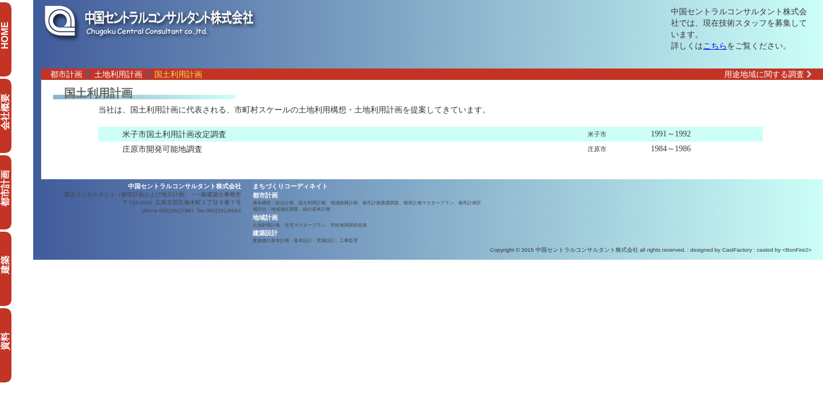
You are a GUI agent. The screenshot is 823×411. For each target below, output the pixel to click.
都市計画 (66, 74)
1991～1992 (671, 134)
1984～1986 (671, 148)
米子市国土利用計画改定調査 (174, 134)
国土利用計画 (178, 74)
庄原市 (597, 149)
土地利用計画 (118, 74)
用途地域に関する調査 (768, 74)
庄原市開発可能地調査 (162, 149)
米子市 (597, 134)
